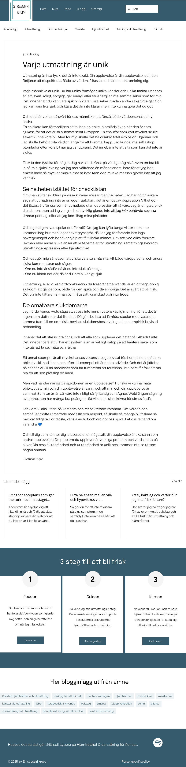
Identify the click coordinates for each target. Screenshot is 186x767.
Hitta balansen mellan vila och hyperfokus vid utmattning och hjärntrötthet (91, 497)
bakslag (86, 703)
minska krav (145, 696)
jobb (39, 703)
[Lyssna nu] (30, 640)
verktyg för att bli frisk (68, 696)
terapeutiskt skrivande (61, 703)
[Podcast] (158, 742)
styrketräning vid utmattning (19, 711)
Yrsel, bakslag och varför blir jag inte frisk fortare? (154, 497)
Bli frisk (158, 29)
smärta (101, 703)
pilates (155, 703)
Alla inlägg (10, 29)
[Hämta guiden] (92, 641)
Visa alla (177, 480)
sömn (141, 703)
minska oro (165, 696)
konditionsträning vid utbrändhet (63, 711)
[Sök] (141, 9)
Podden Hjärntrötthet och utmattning (25, 696)
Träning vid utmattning (131, 29)
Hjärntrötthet (100, 29)
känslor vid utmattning (16, 703)
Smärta (80, 29)
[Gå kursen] (155, 641)
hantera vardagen (99, 696)
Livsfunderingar (57, 29)
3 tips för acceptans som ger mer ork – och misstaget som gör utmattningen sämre (31, 497)
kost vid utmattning (102, 711)
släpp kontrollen (122, 703)
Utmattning (32, 29)
